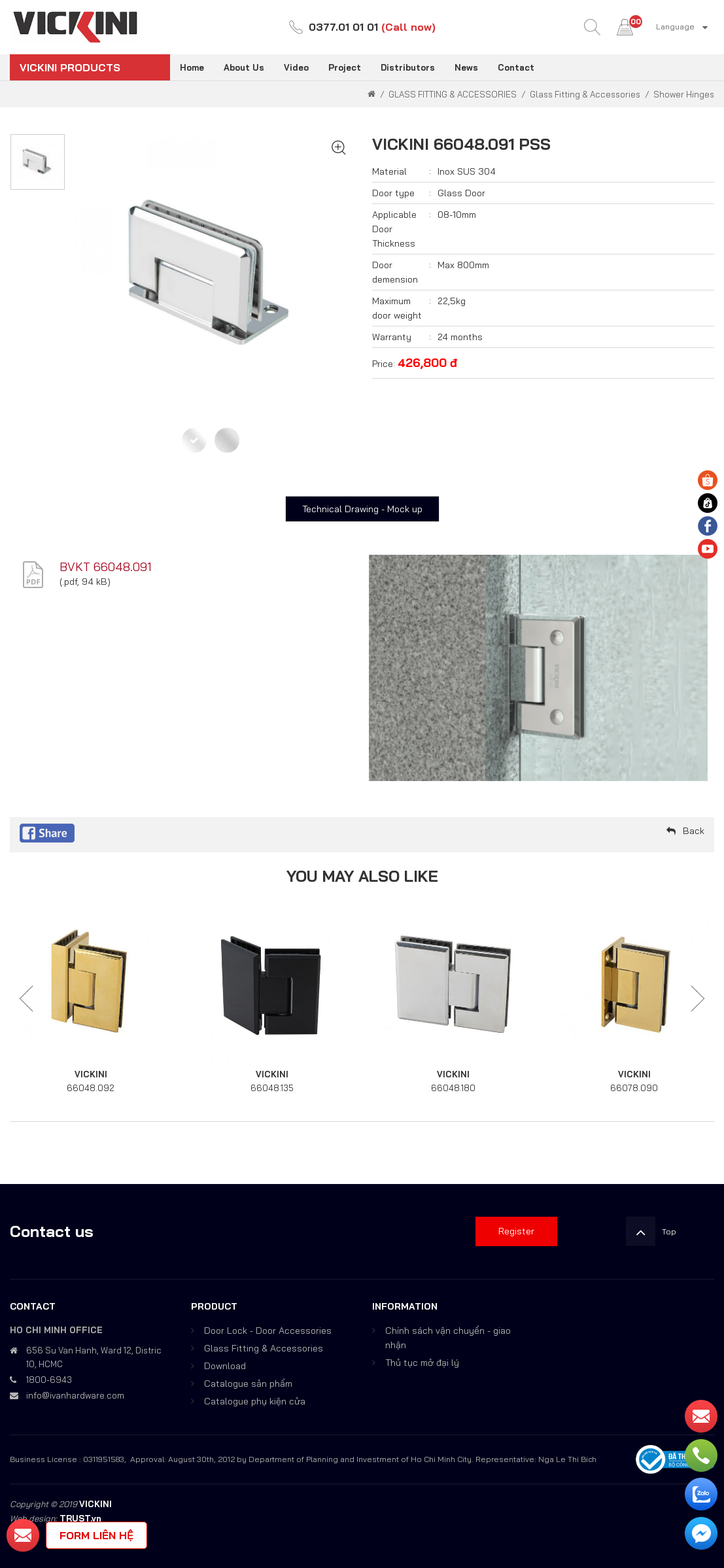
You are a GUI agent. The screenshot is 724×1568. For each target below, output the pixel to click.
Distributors (408, 67)
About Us (244, 67)
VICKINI (91, 1074)
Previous (26, 999)
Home (192, 67)
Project (344, 67)
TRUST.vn (80, 1518)
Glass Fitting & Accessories (263, 1348)
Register (516, 1231)
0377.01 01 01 (343, 26)
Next (697, 999)
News (466, 67)
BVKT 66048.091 (106, 566)
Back (693, 831)
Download (225, 1366)
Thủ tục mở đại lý (422, 1362)
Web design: (33, 1518)
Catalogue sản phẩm (248, 1383)
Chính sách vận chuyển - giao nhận (448, 1338)
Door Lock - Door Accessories (268, 1330)
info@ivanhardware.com (75, 1395)
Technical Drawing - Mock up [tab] (362, 509)
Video (296, 67)
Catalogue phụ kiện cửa (254, 1401)
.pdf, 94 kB (84, 581)
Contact (516, 67)
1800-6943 (49, 1379)
